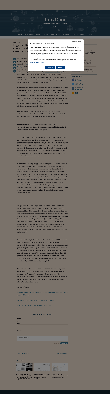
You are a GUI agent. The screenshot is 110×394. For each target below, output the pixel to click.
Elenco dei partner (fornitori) (37, 62)
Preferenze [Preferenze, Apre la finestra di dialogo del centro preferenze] (50, 67)
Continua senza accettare (76, 41)
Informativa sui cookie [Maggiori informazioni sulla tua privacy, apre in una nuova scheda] (47, 54)
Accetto (60, 67)
